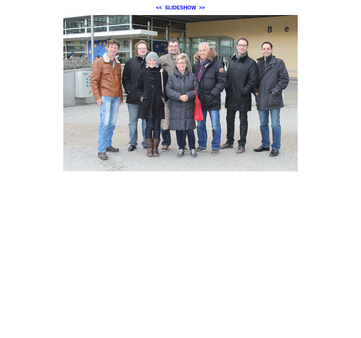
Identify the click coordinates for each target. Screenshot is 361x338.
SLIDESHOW (180, 7)
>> (202, 7)
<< (159, 7)
